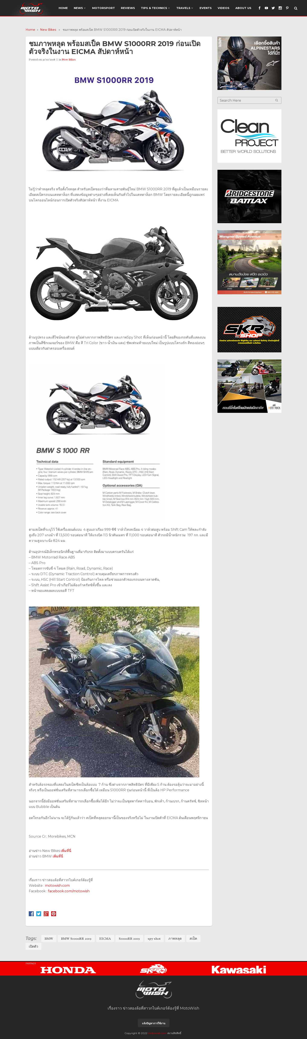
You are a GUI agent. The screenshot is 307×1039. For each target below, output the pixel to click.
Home (30, 30)
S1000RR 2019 (129, 938)
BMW (49, 938)
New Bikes (48, 30)
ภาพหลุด (175, 938)
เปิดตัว (33, 946)
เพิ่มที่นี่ (66, 851)
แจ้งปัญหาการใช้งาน (153, 1023)
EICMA (105, 938)
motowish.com (58, 886)
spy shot (154, 938)
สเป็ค (193, 938)
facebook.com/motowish (69, 891)
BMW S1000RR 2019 (76, 938)
